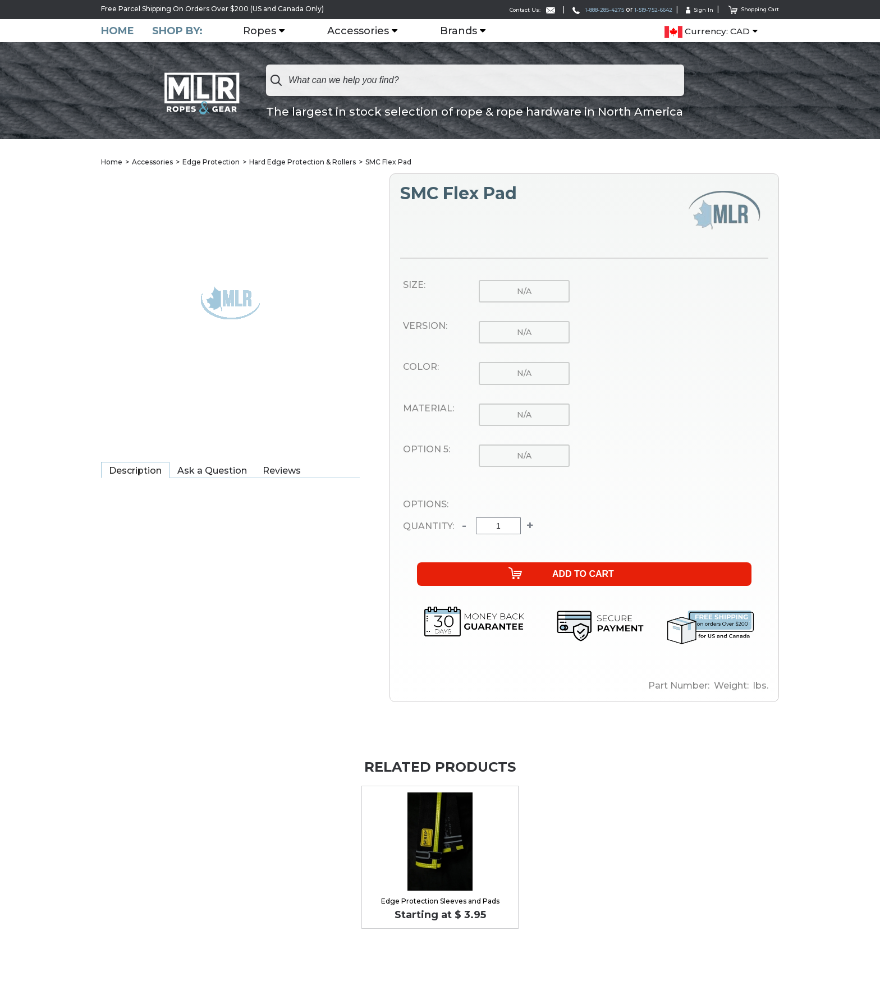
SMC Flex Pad (388, 162)
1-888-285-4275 (562, 9)
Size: (414, 286)
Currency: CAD (707, 31)
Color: (421, 368)
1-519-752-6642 (632, 9)
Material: (428, 409)
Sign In (687, 9)
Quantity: (428, 527)
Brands (463, 30)
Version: (425, 327)
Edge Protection (211, 162)
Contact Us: (484, 9)
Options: (425, 505)
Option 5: (426, 450)
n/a (524, 292)
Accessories (362, 30)
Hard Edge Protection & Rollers (302, 162)
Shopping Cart (748, 8)
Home (117, 30)
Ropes (264, 30)
